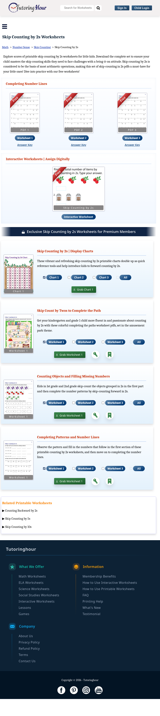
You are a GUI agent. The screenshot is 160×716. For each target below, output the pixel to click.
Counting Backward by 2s (21, 527)
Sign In (122, 8)
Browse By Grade (83, 28)
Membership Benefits (99, 593)
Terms (23, 672)
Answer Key (25, 162)
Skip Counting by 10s (18, 544)
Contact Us (27, 678)
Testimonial (91, 631)
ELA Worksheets (55, 20)
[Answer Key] (95, 372)
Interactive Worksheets (47, 28)
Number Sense (21, 64)
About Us (26, 653)
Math (5, 64)
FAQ (85, 612)
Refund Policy (29, 665)
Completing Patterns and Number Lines (68, 454)
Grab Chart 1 (85, 306)
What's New (91, 625)
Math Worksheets (23, 20)
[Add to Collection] (110, 372)
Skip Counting (42, 64)
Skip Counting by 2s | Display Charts (65, 268)
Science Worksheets (88, 20)
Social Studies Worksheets (130, 20)
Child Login (141, 8)
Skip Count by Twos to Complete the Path (69, 328)
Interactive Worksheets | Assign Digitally (38, 176)
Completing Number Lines (26, 101)
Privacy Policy (29, 659)
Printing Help (92, 618)
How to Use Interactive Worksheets (109, 599)
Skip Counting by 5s (17, 536)
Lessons (25, 625)
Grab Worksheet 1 (71, 372)
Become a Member (116, 28)
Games (24, 631)
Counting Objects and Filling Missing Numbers (73, 394)
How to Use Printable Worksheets (108, 606)
